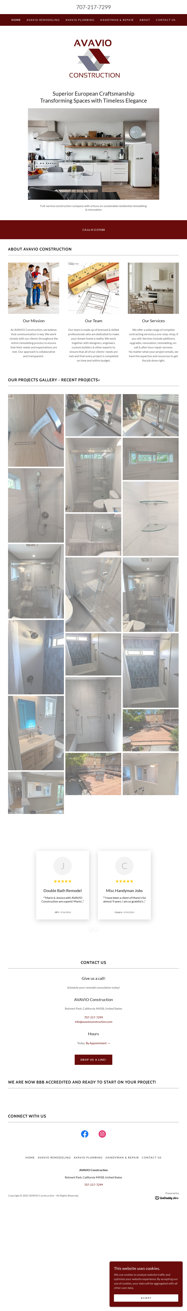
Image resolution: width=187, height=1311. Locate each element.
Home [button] (30, 1181)
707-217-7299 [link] (93, 7)
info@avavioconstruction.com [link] (93, 1021)
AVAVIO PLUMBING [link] (80, 19)
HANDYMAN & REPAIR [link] (117, 19)
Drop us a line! (93, 1059)
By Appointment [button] (96, 1043)
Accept (146, 1298)
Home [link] (16, 19)
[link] (93, 59)
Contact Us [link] (165, 19)
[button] (108, 1043)
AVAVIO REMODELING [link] (43, 19)
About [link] (145, 19)
